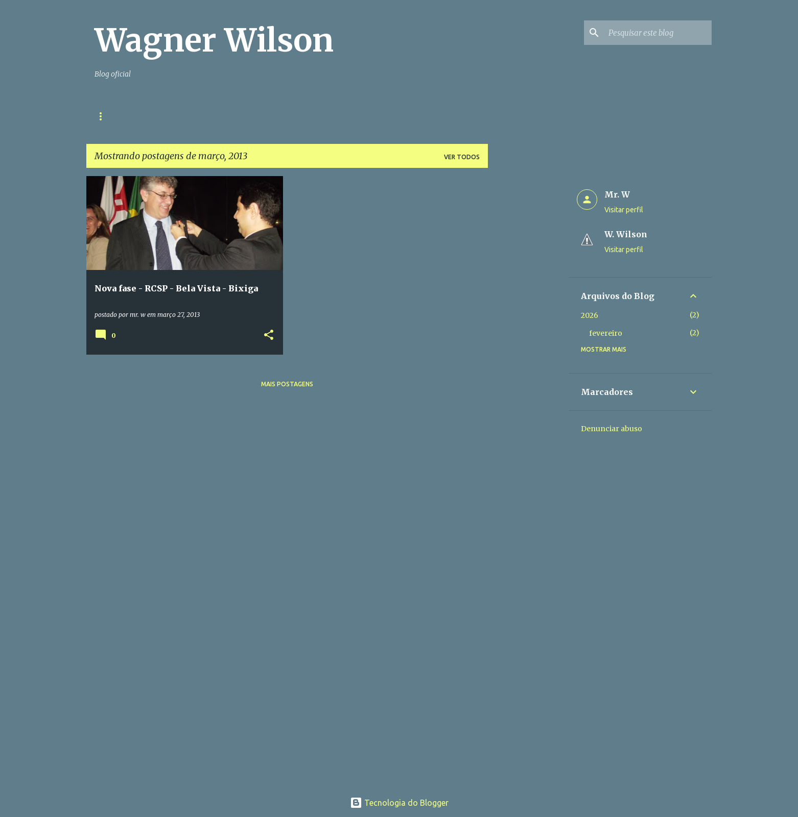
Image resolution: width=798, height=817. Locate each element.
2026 (589, 315)
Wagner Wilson (214, 40)
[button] (269, 335)
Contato (181, 116)
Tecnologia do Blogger (399, 802)
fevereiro (605, 333)
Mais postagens (287, 384)
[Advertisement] (528, 329)
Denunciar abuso (611, 428)
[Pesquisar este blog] (658, 32)
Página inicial (119, 116)
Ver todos (462, 157)
